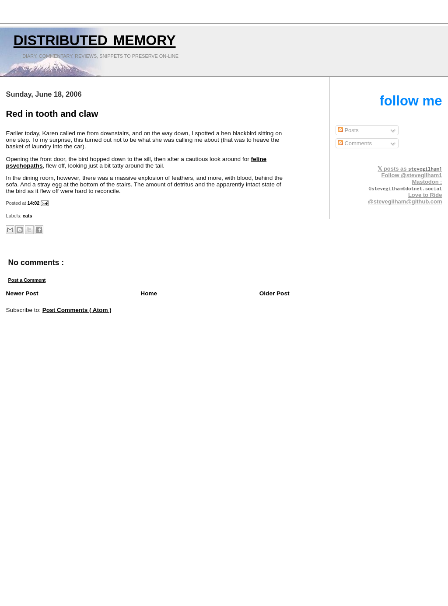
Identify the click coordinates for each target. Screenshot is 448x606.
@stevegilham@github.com (405, 201)
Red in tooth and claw (52, 114)
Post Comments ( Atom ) (77, 310)
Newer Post (22, 293)
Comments (355, 143)
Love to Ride (425, 195)
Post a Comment (27, 280)
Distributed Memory (95, 38)
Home (148, 293)
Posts (348, 130)
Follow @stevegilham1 (412, 175)
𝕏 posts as (410, 168)
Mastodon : (405, 185)
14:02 (34, 203)
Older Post (274, 293)
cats (27, 215)
